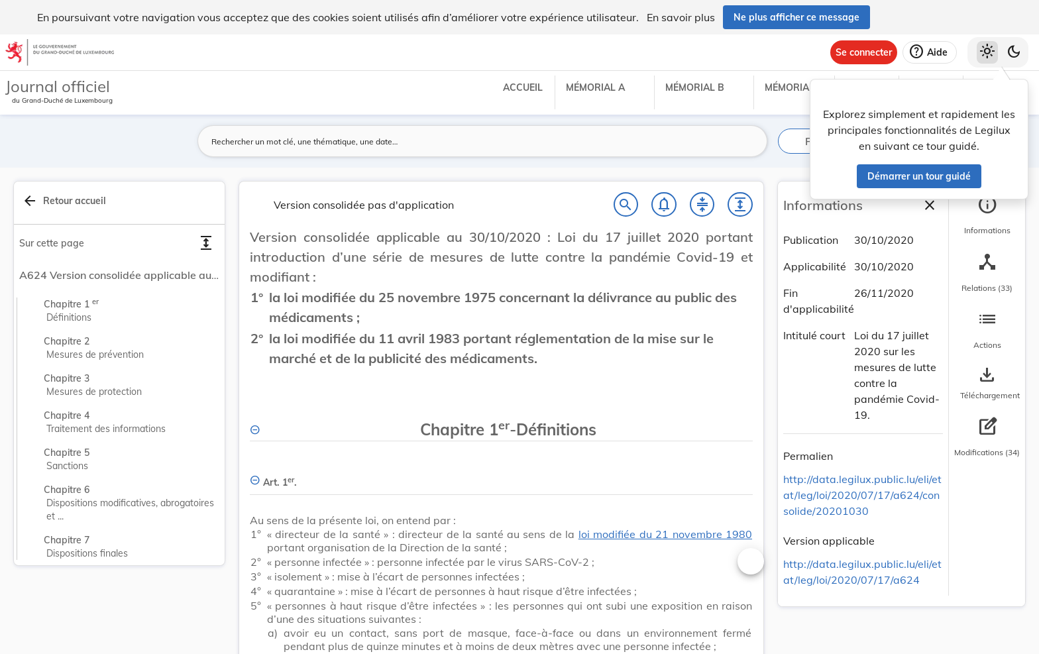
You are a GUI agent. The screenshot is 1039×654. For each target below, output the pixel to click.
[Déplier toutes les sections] (206, 243)
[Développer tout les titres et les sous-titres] (740, 207)
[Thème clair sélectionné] (987, 52)
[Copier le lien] (851, 458)
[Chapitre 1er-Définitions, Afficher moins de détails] (501, 425)
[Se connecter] (863, 52)
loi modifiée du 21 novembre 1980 (665, 536)
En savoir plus (681, 17)
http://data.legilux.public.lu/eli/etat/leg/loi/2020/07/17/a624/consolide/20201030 (862, 495)
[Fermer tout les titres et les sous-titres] (702, 207)
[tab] (987, 215)
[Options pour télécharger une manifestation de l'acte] (987, 384)
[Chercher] (626, 207)
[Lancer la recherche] (749, 141)
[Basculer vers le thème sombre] (1013, 52)
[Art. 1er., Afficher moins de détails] (501, 477)
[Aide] (929, 52)
